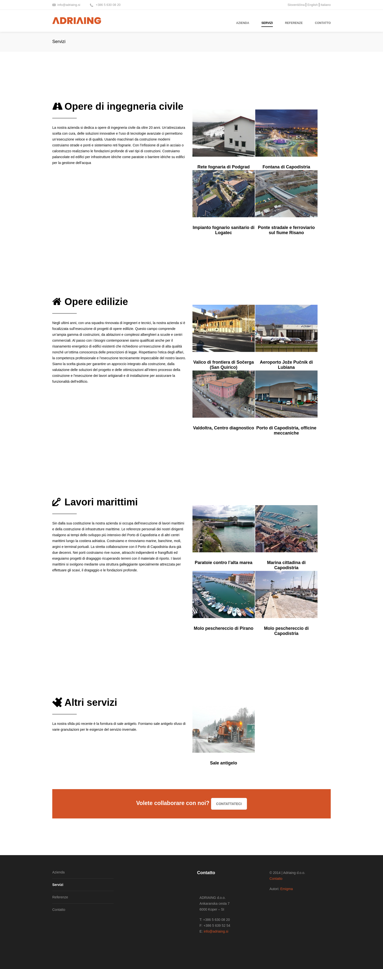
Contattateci (229, 804)
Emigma (286, 889)
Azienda (58, 872)
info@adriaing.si (68, 5)
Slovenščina (296, 5)
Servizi (57, 885)
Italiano (325, 5)
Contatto (58, 910)
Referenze (60, 897)
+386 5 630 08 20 (107, 5)
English (312, 5)
